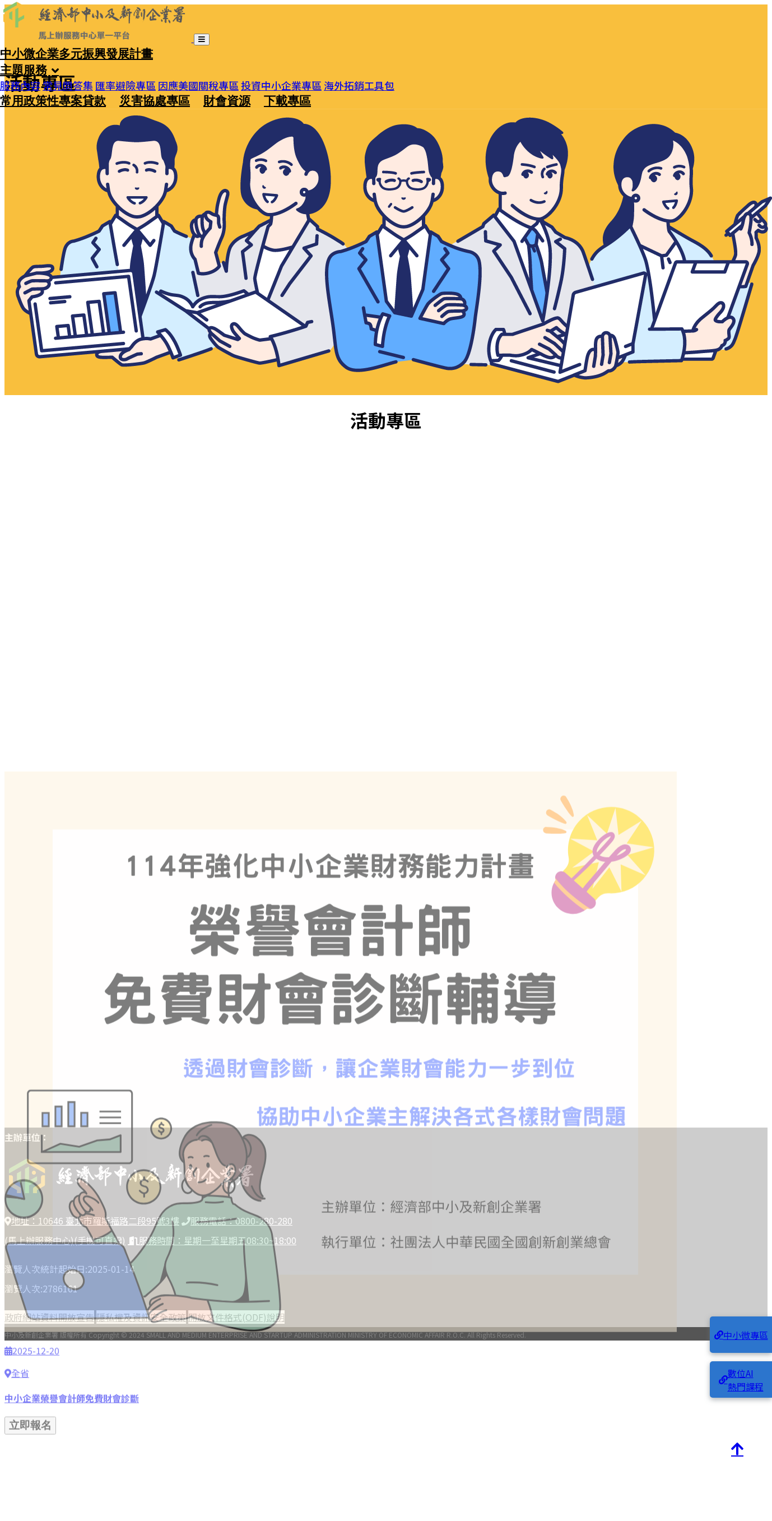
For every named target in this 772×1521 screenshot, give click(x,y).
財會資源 (226, 100)
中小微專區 (741, 1335)
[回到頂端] (737, 1449)
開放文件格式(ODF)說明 (236, 1317)
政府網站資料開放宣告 (49, 1317)
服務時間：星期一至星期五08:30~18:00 (212, 1240)
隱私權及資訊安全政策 (141, 1317)
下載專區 (287, 100)
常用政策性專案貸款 (53, 100)
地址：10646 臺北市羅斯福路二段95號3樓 (91, 1220)
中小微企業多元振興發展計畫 (76, 53)
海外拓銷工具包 (359, 81)
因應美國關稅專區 (198, 81)
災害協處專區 (154, 100)
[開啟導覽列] (202, 39)
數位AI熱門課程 (741, 1379)
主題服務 (23, 69)
